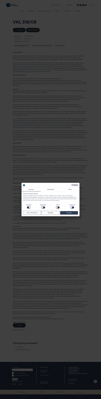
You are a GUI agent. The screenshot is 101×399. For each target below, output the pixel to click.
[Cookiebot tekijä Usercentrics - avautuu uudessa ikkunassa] (72, 185)
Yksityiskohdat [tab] (50, 189)
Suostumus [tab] (31, 189)
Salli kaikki (69, 212)
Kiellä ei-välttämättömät (32, 212)
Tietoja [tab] (69, 189)
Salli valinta (50, 212)
